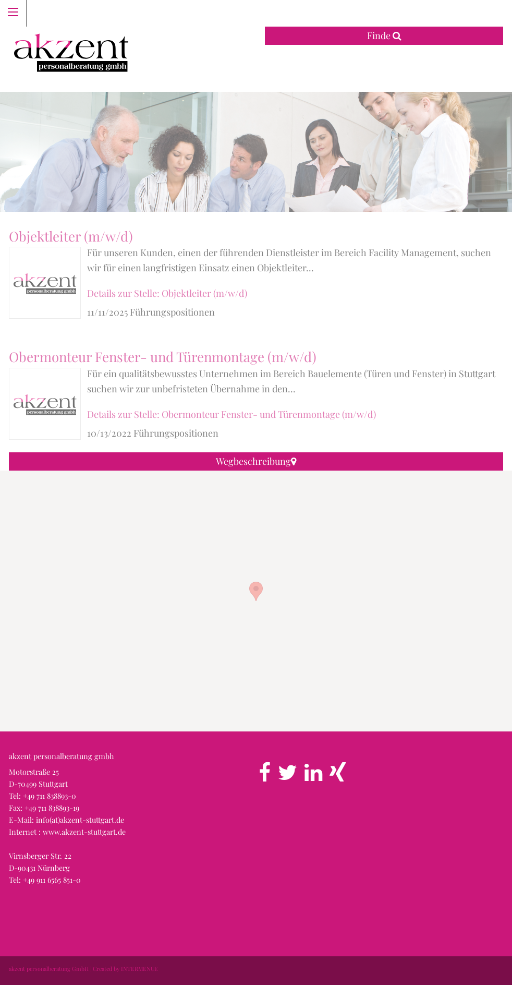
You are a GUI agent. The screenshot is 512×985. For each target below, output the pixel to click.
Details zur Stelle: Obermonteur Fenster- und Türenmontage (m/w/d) (231, 414)
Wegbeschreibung (256, 461)
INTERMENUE (139, 968)
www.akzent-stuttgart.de (84, 831)
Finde (384, 35)
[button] (256, 591)
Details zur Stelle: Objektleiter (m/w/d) (167, 293)
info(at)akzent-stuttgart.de (80, 819)
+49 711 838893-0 (49, 795)
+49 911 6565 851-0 (52, 879)
